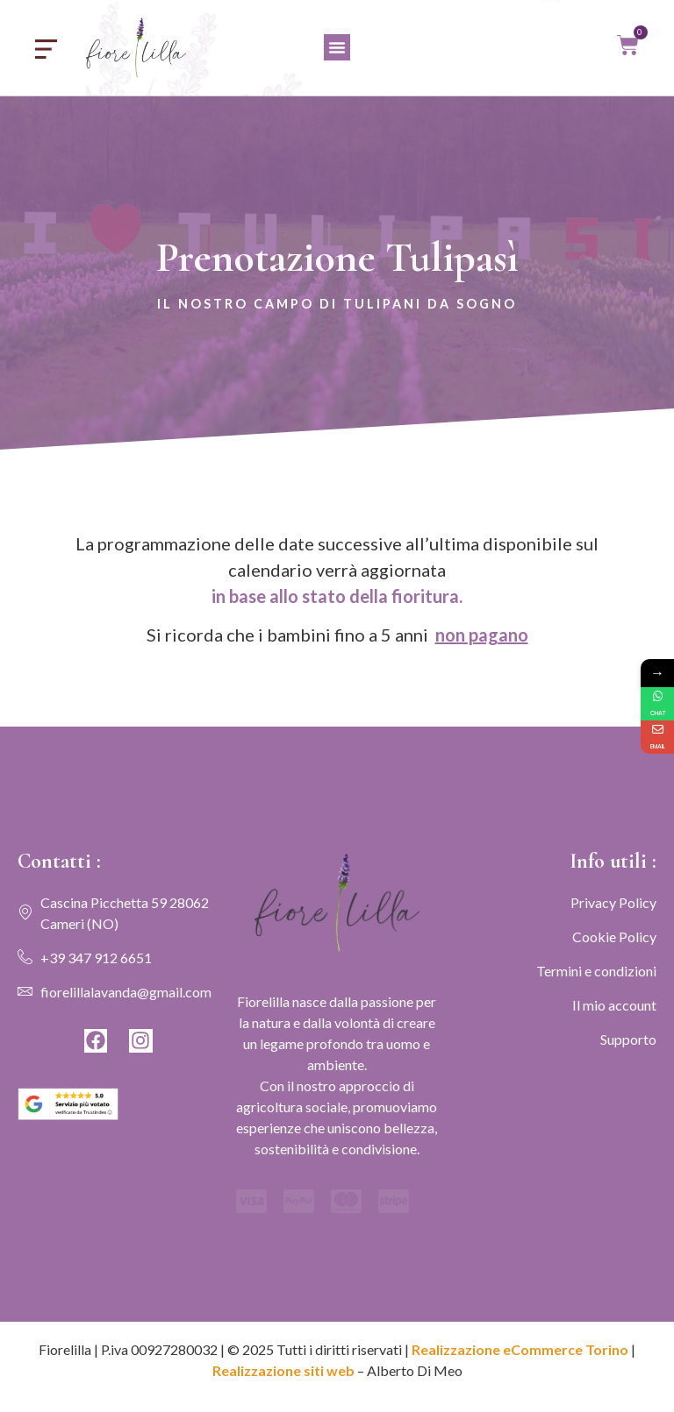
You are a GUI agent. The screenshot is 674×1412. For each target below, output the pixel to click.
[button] (337, 47)
